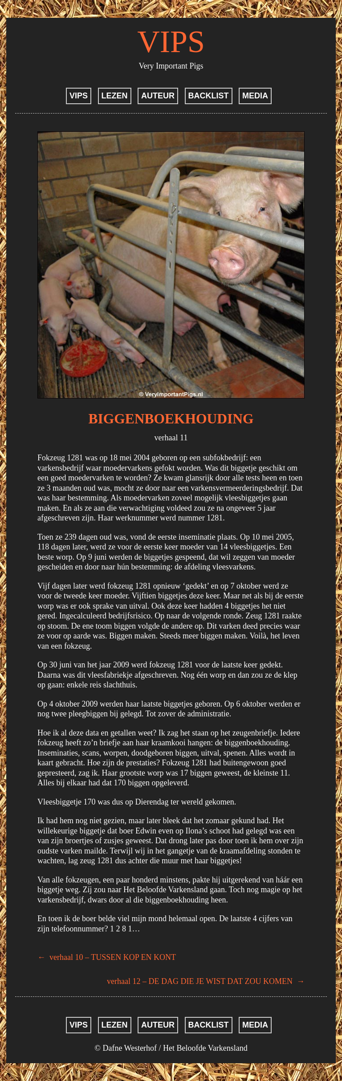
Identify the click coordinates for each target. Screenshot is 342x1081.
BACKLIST (208, 95)
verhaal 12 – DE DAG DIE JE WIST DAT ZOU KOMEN (206, 981)
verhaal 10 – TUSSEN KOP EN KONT (106, 957)
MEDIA (255, 95)
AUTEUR (158, 95)
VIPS (171, 41)
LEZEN (115, 95)
